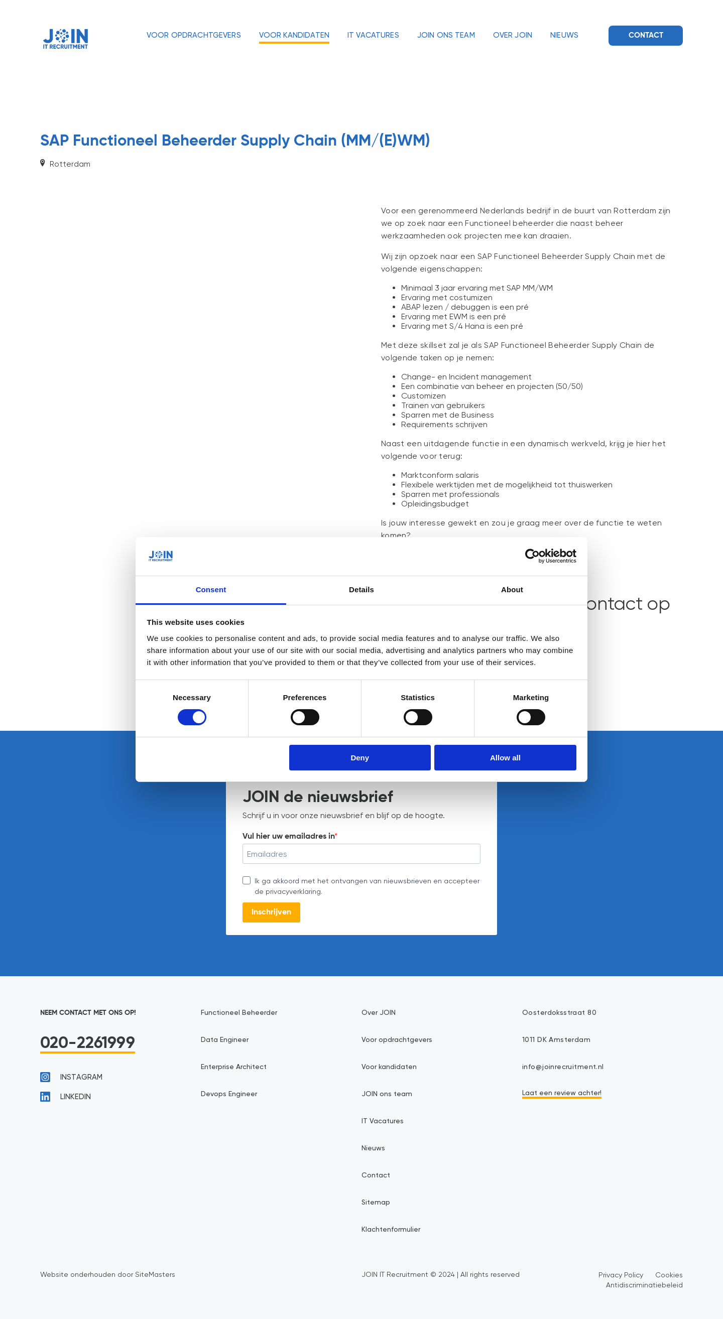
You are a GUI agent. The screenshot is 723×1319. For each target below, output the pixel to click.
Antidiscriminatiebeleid (644, 1285)
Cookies (669, 1275)
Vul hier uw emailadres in (288, 837)
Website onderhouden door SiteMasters (107, 1274)
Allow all (505, 757)
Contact (646, 35)
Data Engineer (225, 1039)
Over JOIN (512, 35)
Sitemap (376, 1202)
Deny (359, 757)
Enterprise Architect (234, 1067)
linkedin (65, 1097)
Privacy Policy (620, 1275)
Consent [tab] (211, 589)
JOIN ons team (446, 35)
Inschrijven (271, 912)
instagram (71, 1077)
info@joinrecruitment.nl (563, 1067)
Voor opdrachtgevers (194, 35)
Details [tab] (361, 589)
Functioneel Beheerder (239, 1012)
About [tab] (512, 589)
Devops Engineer (229, 1094)
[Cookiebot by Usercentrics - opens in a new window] (532, 556)
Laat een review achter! (561, 1093)
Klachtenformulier (391, 1229)
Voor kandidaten (294, 35)
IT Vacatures (373, 35)
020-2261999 (87, 1043)
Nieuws (564, 35)
